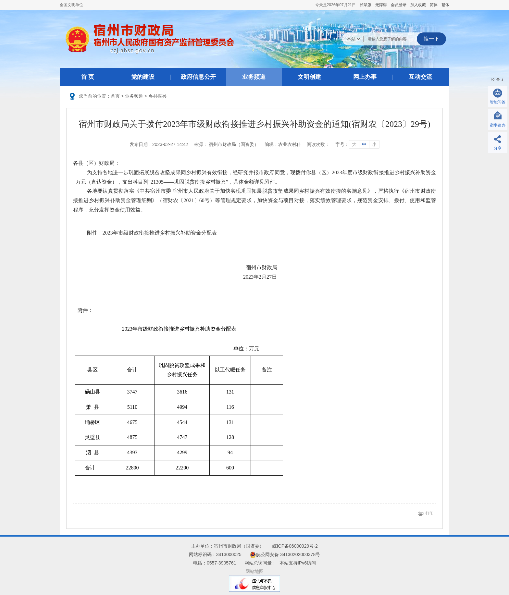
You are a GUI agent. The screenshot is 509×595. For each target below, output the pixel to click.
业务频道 (254, 77)
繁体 (445, 5)
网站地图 (254, 571)
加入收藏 (418, 5)
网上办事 (365, 77)
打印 (429, 513)
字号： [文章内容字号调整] (357, 144)
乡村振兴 (157, 96)
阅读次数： (318, 144)
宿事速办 (497, 125)
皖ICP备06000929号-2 (295, 546)
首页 (115, 96)
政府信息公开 (198, 77)
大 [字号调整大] (354, 144)
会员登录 (398, 5)
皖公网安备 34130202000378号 (285, 554)
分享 (498, 148)
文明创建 (309, 77)
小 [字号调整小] (374, 144)
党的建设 (143, 77)
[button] (365, 5)
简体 (434, 5)
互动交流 (420, 77)
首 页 (87, 77)
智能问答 (497, 102)
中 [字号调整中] (364, 144)
